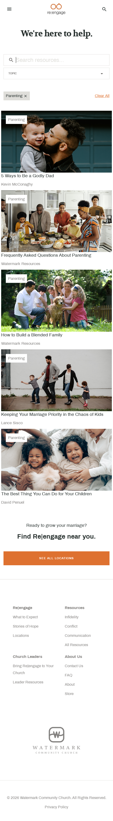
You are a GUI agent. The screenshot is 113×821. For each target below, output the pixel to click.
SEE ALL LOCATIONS (56, 558)
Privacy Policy (56, 807)
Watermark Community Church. (46, 798)
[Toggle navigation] (9, 9)
